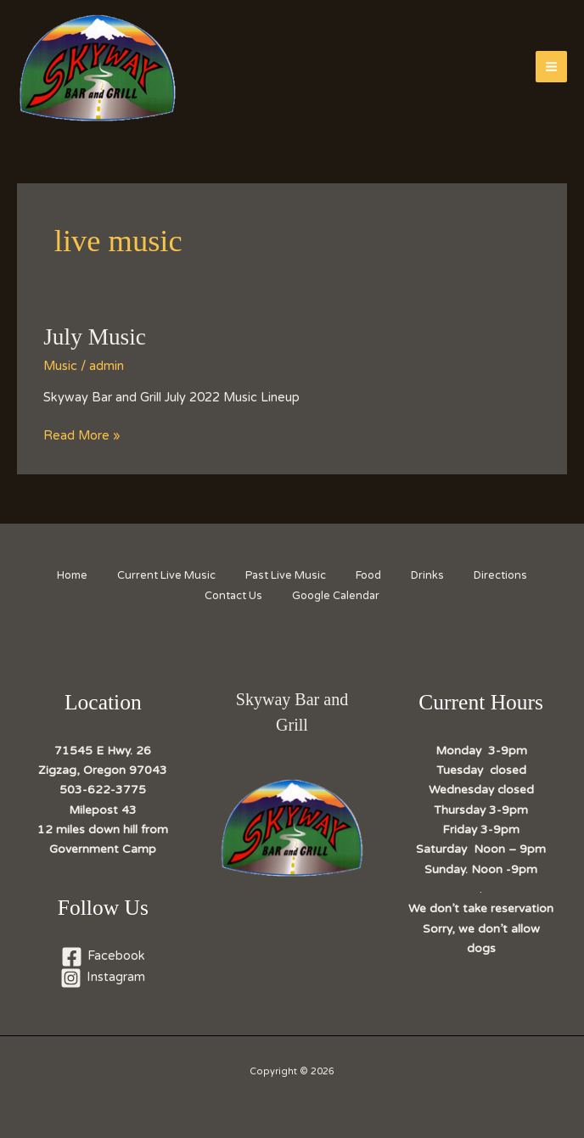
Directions (511, 575)
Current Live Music (160, 575)
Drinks (434, 575)
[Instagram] (103, 978)
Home (62, 575)
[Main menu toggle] (551, 66)
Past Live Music (284, 575)
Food (371, 575)
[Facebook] (103, 956)
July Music (94, 337)
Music (60, 366)
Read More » (82, 436)
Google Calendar (338, 596)
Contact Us (232, 596)
